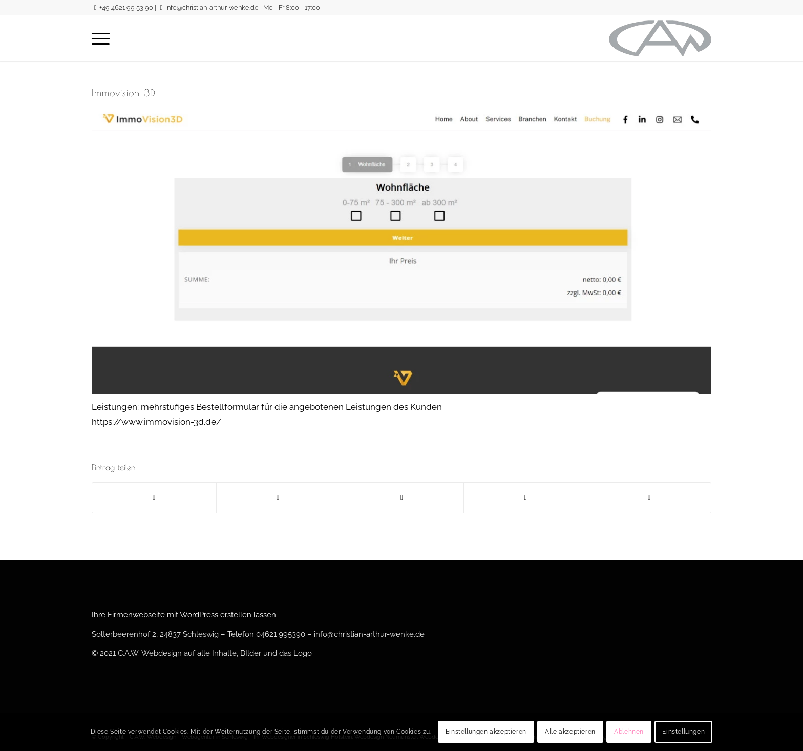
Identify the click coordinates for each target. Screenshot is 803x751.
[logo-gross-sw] (660, 38)
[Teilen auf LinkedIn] (525, 498)
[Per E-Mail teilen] (649, 498)
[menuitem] (100, 38)
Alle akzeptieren (570, 731)
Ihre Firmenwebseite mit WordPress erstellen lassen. (185, 614)
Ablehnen (629, 731)
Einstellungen (683, 731)
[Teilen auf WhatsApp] (401, 498)
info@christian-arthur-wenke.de (212, 7)
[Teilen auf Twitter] (278, 498)
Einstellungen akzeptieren (486, 731)
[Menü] (100, 38)
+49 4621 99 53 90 (126, 7)
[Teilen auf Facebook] (154, 498)
